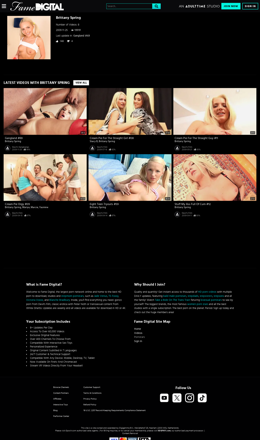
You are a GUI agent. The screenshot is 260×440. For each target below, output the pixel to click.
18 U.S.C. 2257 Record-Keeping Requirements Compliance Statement (114, 410)
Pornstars (139, 337)
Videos (138, 333)
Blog (55, 410)
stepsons (219, 296)
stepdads (193, 296)
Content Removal (130, 433)
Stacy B (94, 141)
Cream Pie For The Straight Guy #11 (196, 138)
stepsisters (206, 296)
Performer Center (61, 416)
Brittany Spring (13, 141)
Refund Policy (89, 404)
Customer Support (91, 387)
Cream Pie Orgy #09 (17, 204)
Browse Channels (61, 387)
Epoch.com (71, 431)
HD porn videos (207, 292)
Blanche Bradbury (59, 300)
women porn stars (197, 304)
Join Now (231, 6)
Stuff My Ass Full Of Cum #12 (193, 204)
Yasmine (43, 207)
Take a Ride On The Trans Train (172, 300)
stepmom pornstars (72, 296)
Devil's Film (102, 147)
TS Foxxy (113, 296)
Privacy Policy (90, 399)
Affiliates (57, 399)
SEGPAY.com (164, 431)
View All (81, 83)
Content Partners (61, 393)
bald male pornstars (174, 296)
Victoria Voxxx (34, 300)
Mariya (26, 207)
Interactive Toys (60, 404)
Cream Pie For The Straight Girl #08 (112, 138)
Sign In (250, 6)
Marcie (34, 207)
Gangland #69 (81, 35)
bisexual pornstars (211, 300)
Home (137, 329)
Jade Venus (100, 296)
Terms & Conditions (92, 393)
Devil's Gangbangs (20, 147)
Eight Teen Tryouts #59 (104, 204)
